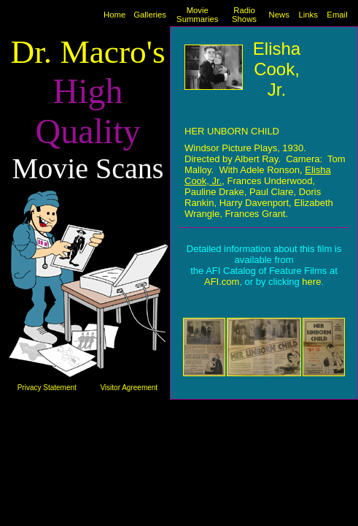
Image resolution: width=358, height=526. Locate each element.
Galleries (149, 14)
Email (337, 14)
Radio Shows (244, 14)
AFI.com (221, 281)
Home (114, 14)
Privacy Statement (47, 388)
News (278, 14)
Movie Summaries (197, 14)
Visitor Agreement (128, 388)
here (311, 281)
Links (307, 14)
